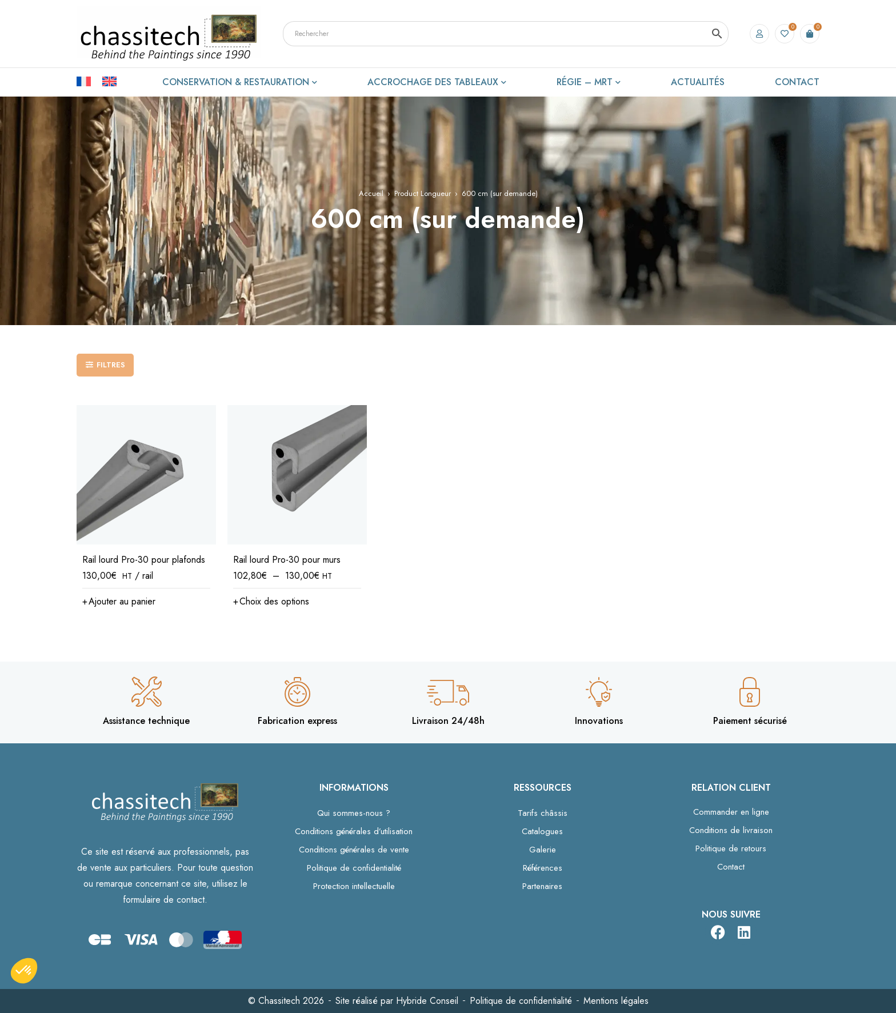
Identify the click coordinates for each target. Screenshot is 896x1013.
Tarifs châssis (542, 813)
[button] (118, 601)
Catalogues (542, 831)
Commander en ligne (731, 812)
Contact (731, 866)
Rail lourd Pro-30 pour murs (287, 559)
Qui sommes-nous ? (353, 813)
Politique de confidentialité (354, 868)
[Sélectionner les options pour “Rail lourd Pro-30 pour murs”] (271, 601)
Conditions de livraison (731, 830)
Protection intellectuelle (354, 886)
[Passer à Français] (89, 81)
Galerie (542, 849)
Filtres (111, 364)
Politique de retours (730, 848)
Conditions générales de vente (354, 849)
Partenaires (542, 886)
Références (542, 868)
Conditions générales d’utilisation (354, 831)
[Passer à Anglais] (109, 81)
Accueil (371, 193)
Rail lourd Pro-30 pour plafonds (143, 559)
